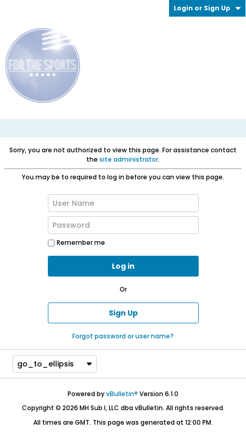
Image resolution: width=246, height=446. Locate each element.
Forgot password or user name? (123, 336)
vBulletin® (122, 393)
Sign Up (123, 313)
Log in (123, 266)
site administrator (128, 159)
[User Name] (123, 203)
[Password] (123, 225)
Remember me (76, 242)
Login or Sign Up (207, 8)
